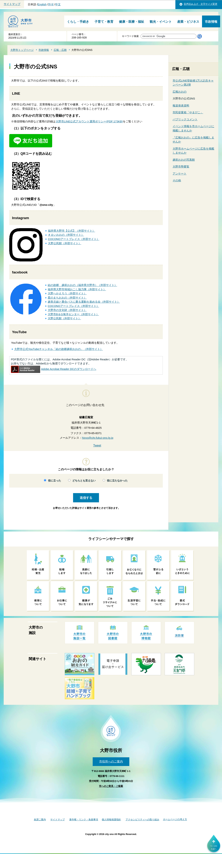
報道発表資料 (181, 105)
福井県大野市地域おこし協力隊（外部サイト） (77, 289)
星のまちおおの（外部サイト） (67, 297)
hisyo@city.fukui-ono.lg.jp (97, 437)
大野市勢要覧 (181, 166)
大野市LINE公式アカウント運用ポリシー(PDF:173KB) (89, 121)
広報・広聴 (60, 49)
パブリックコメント (185, 119)
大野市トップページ (22, 49)
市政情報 (211, 21)
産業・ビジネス (188, 21)
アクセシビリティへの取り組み (142, 819)
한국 (51, 4)
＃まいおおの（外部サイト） (66, 234)
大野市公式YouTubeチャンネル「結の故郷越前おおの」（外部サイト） (58, 349)
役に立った (54, 480)
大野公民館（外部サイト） (64, 243)
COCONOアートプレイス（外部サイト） (73, 239)
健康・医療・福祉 (131, 21)
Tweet (97, 445)
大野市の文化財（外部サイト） (67, 310)
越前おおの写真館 (184, 159)
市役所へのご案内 (111, 761)
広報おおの (179, 91)
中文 (58, 4)
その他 (177, 180)
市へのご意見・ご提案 (111, 786)
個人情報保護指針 (111, 819)
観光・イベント (161, 21)
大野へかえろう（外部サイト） (67, 293)
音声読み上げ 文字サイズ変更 (200, 4)
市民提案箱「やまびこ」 (188, 112)
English (42, 4)
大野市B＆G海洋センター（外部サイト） (73, 314)
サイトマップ (12, 4)
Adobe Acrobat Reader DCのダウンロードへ (53, 369)
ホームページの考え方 (175, 819)
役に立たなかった (117, 480)
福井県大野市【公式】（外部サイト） (71, 230)
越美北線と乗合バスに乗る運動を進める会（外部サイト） (84, 301)
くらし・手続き (78, 21)
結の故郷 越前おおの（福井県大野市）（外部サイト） (82, 285)
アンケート (179, 173)
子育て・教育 (104, 21)
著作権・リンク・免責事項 (83, 819)
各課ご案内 (40, 819)
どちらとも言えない (84, 480)
